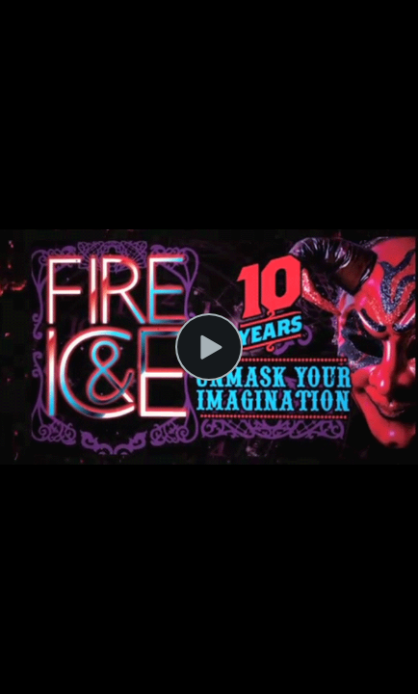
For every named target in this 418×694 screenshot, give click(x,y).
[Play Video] (209, 347)
